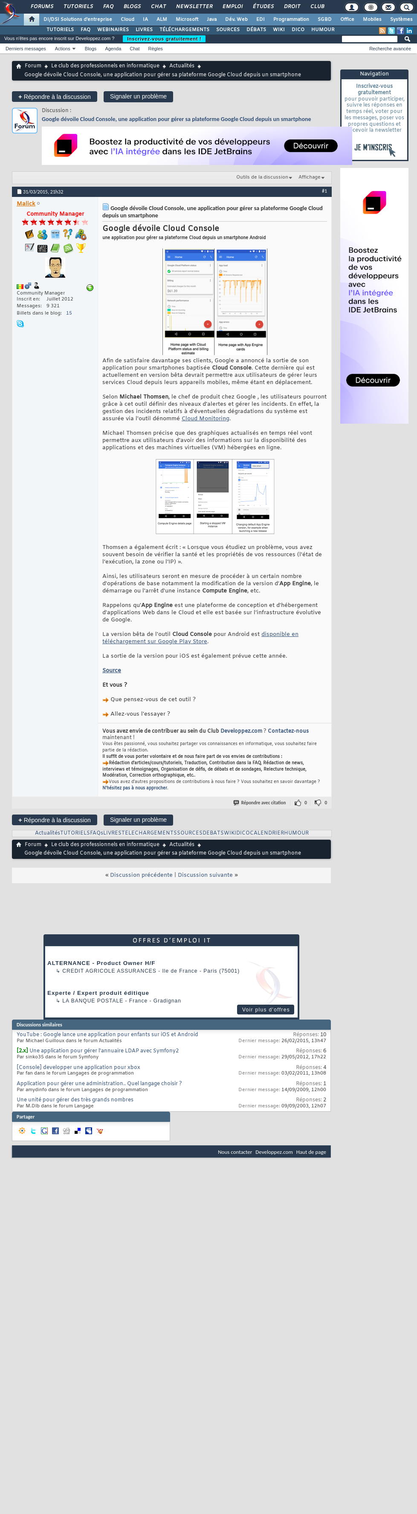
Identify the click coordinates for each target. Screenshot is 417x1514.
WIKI (279, 30)
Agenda (113, 48)
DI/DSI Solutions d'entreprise (77, 20)
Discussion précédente (141, 875)
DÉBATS (256, 30)
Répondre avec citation (260, 803)
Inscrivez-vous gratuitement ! (164, 38)
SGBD (325, 20)
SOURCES (228, 30)
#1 (324, 191)
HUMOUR (323, 30)
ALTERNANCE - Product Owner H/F (101, 963)
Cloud (127, 20)
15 (69, 313)
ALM (161, 20)
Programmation (291, 20)
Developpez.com (241, 731)
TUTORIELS (60, 30)
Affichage (309, 177)
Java (212, 20)
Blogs (131, 6)
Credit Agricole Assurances (109, 971)
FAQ (108, 6)
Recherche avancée (390, 48)
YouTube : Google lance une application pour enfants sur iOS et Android (107, 1034)
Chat (158, 6)
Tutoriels (77, 6)
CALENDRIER (267, 833)
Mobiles (372, 20)
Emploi (232, 6)
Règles (155, 48)
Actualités (181, 66)
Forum (33, 66)
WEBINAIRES (113, 30)
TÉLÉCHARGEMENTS (184, 30)
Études (263, 6)
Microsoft (187, 20)
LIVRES (144, 30)
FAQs (96, 833)
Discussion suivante (205, 875)
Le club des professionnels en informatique (105, 66)
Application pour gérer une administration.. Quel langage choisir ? (99, 1084)
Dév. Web (236, 20)
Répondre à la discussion (54, 96)
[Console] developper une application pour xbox (78, 1067)
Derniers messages (26, 48)
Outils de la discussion (262, 177)
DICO (298, 30)
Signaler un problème (138, 96)
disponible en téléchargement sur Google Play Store (200, 638)
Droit (292, 6)
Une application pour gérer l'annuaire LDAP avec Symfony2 (104, 1051)
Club (316, 6)
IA (145, 20)
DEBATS (213, 833)
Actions (62, 48)
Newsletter (194, 6)
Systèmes (401, 20)
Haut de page (311, 1152)
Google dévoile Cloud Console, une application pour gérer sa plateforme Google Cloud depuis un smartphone (176, 119)
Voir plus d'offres (266, 1010)
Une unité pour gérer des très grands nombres (75, 1100)
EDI (260, 20)
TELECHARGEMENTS (149, 833)
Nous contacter (235, 1152)
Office (347, 20)
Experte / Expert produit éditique (98, 993)
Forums (41, 6)
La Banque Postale (92, 1001)
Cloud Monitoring (205, 418)
